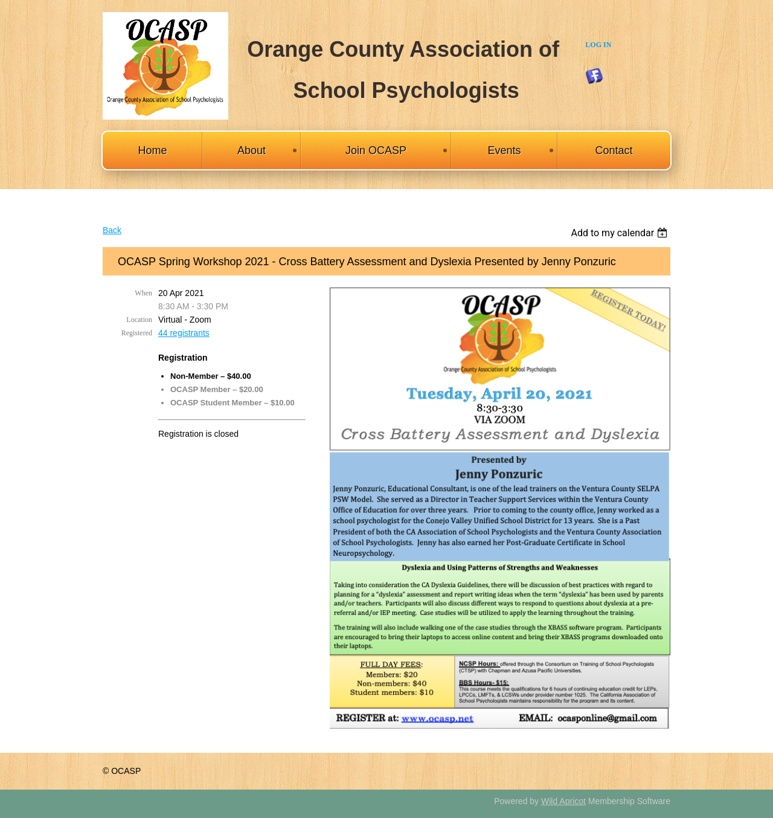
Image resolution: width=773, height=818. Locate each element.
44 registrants (184, 333)
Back (112, 230)
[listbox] (620, 232)
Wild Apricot (563, 801)
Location (139, 319)
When (143, 293)
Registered (136, 333)
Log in (598, 44)
